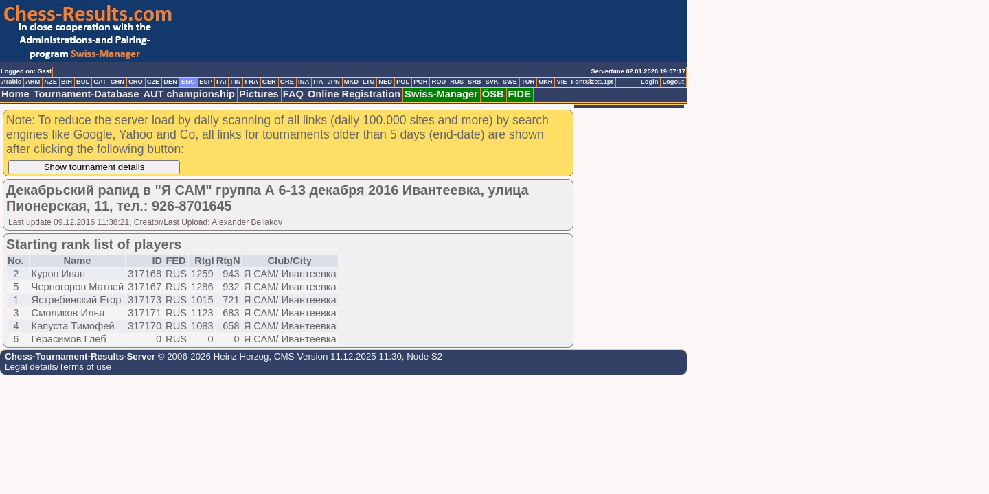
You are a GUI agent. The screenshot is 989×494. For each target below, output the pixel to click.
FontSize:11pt (592, 81)
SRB (474, 81)
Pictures (259, 94)
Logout (673, 81)
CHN (117, 81)
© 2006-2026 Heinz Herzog (212, 356)
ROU (438, 81)
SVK (492, 81)
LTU (368, 81)
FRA (251, 81)
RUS (457, 81)
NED (385, 81)
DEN (170, 81)
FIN (235, 81)
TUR (527, 81)
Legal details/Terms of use (58, 367)
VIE (561, 81)
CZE (153, 81)
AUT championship (189, 94)
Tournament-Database (86, 94)
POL (402, 81)
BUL (82, 81)
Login (649, 81)
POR (420, 81)
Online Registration (354, 94)
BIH (66, 81)
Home (15, 94)
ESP (205, 81)
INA (303, 81)
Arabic (11, 81)
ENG (188, 81)
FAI (221, 81)
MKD (351, 81)
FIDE (519, 94)
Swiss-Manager (441, 94)
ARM (32, 81)
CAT (99, 81)
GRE (287, 81)
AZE (50, 81)
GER (269, 81)
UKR (545, 81)
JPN (334, 81)
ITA (318, 81)
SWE (510, 81)
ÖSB (493, 94)
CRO (135, 81)
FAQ (293, 94)
